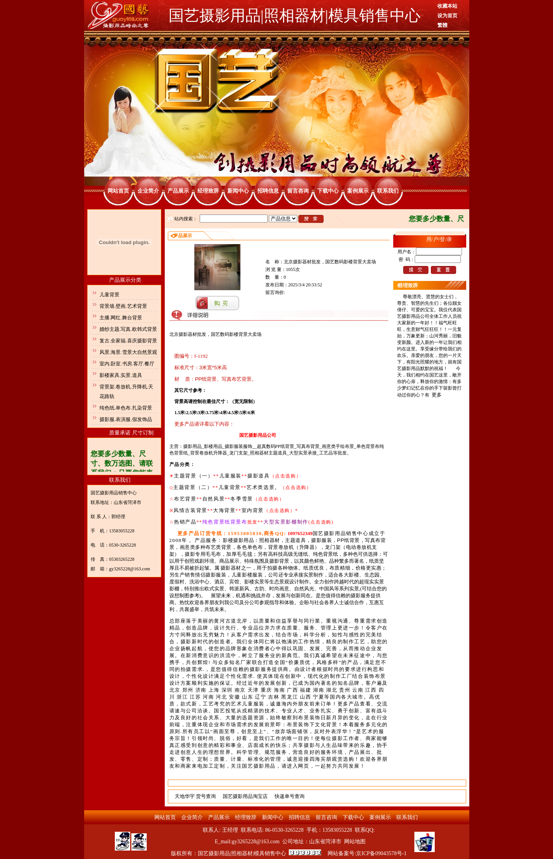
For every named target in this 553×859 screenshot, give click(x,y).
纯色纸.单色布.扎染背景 (125, 408)
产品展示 (178, 191)
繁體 (442, 25)
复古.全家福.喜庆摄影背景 (128, 341)
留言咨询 (298, 191)
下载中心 (328, 191)
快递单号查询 (290, 796)
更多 (437, 395)
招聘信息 (268, 191)
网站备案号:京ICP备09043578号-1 (367, 853)
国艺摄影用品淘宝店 (245, 796)
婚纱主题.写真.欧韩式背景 (128, 329)
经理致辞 (208, 191)
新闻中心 (238, 191)
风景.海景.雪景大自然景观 (128, 352)
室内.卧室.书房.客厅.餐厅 (126, 364)
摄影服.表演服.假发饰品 (125, 419)
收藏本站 (447, 6)
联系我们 (388, 191)
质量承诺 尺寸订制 (131, 433)
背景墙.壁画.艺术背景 (123, 306)
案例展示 (358, 191)
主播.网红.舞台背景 (120, 317)
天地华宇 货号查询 (195, 796)
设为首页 (447, 15)
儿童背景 (109, 294)
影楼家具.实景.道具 (120, 375)
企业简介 (148, 191)
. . (278, 717)
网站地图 (355, 841)
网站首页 (118, 191)
